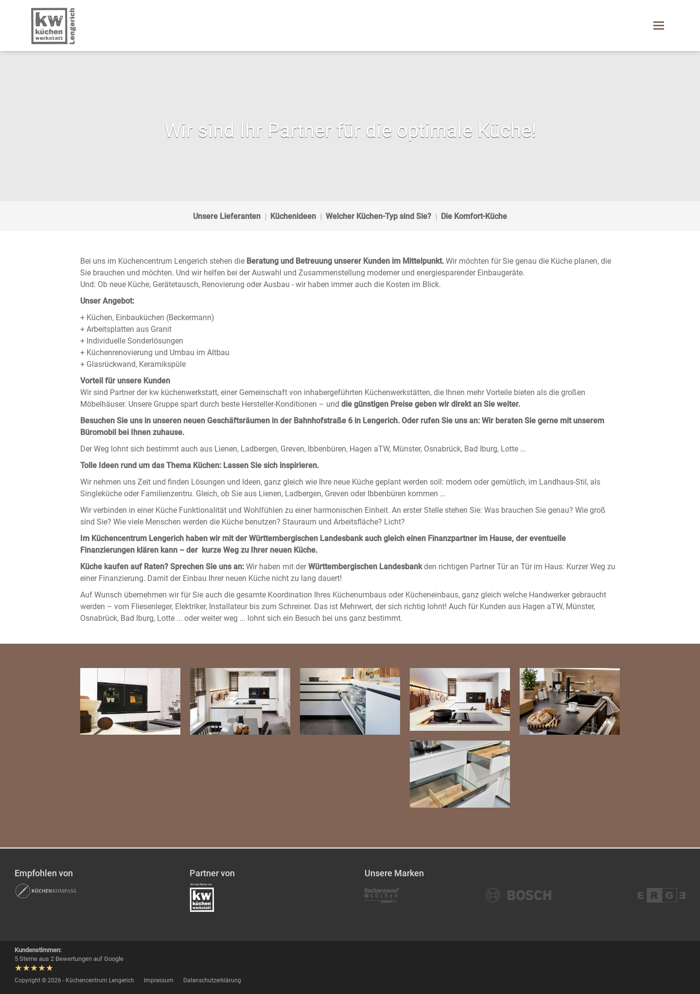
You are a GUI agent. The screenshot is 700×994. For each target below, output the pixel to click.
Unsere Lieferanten (227, 216)
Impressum (159, 980)
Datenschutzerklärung (212, 980)
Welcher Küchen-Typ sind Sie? (378, 216)
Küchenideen (293, 216)
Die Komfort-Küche (474, 216)
